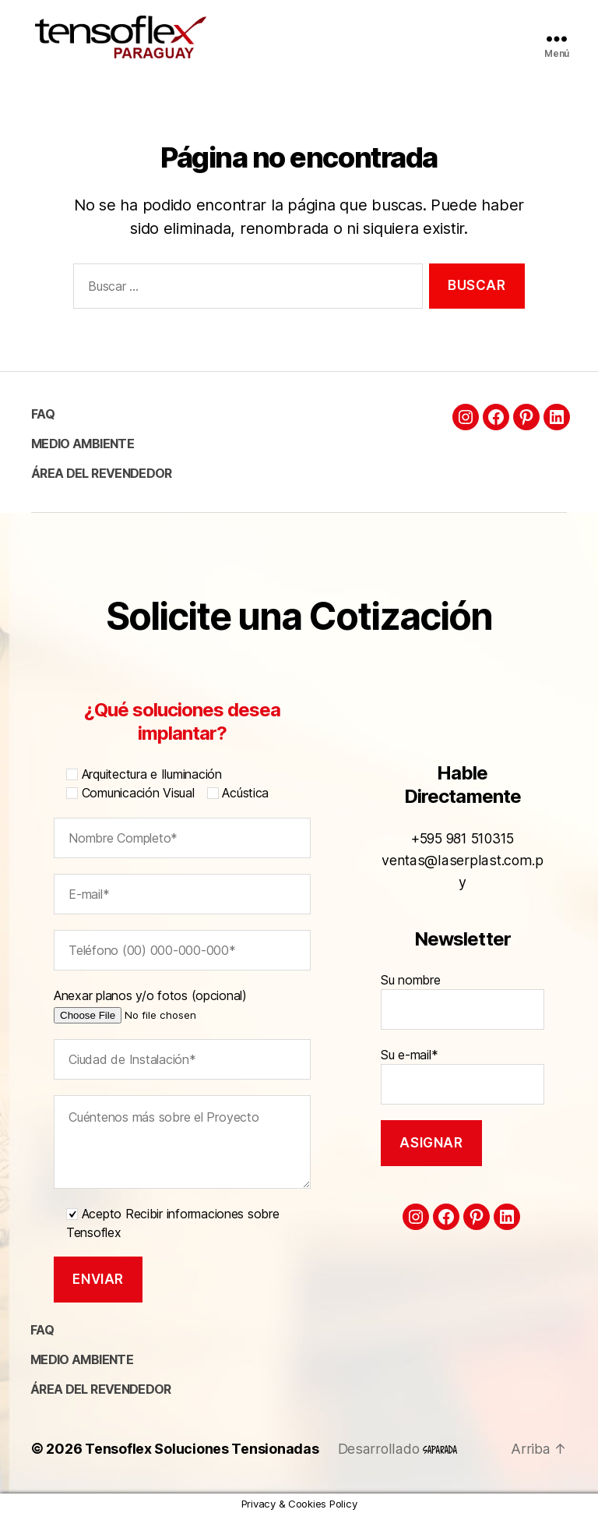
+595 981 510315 (462, 850)
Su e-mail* (462, 1065)
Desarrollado (397, 1449)
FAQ (43, 414)
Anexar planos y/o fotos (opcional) (173, 1005)
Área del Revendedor (101, 473)
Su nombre (462, 990)
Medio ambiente (82, 443)
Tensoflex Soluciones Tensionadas (201, 1449)
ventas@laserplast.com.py (462, 871)
